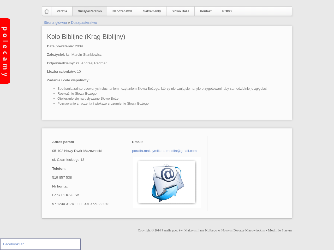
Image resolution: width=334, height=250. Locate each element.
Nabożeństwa (121, 11)
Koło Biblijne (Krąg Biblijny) (86, 36)
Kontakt (206, 11)
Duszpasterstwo (89, 11)
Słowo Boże (180, 11)
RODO (227, 11)
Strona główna (55, 22)
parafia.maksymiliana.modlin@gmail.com (164, 151)
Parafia (60, 11)
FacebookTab (14, 244)
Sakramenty (152, 11)
